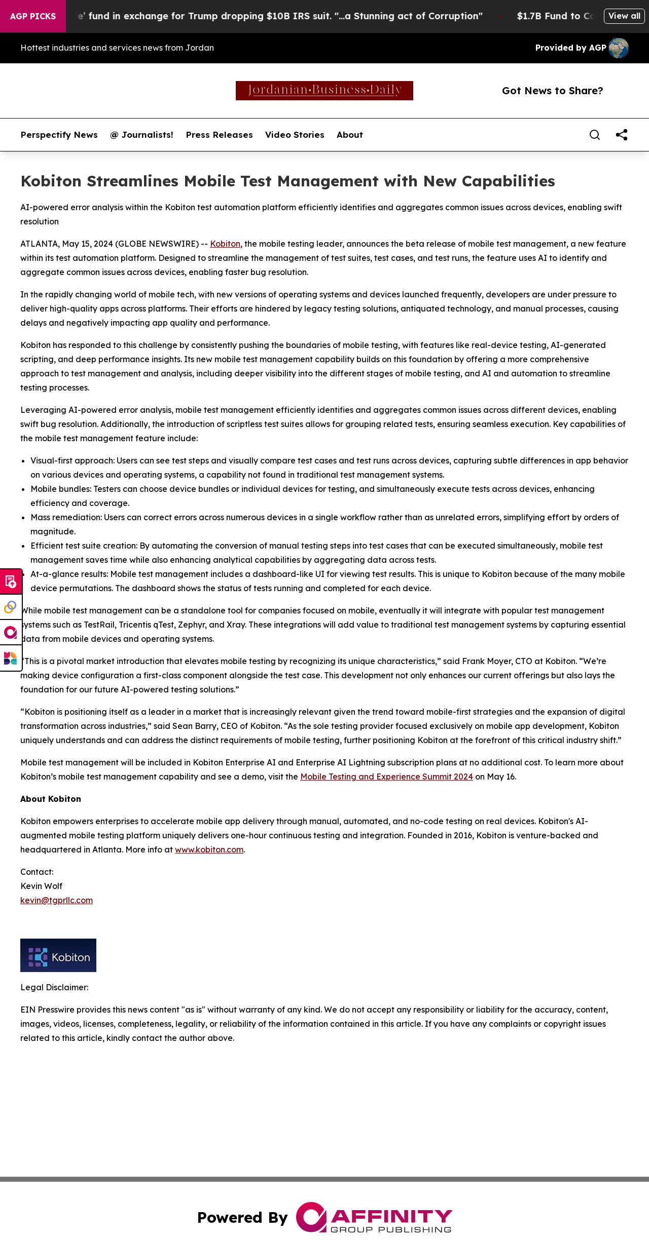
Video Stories (294, 135)
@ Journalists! (141, 135)
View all (624, 16)
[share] (622, 135)
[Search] (595, 134)
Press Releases (219, 135)
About (350, 135)
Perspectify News (59, 135)
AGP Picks (33, 16)
